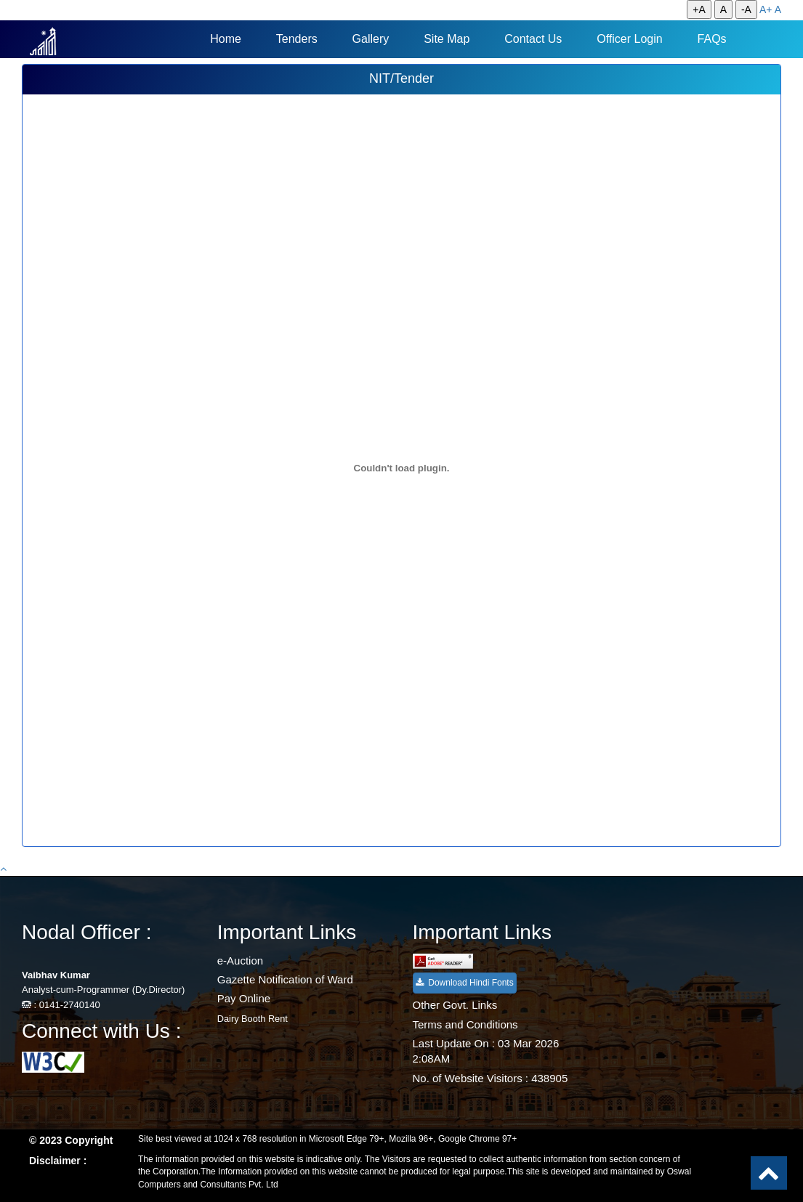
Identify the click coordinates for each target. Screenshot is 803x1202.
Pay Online (243, 998)
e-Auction (240, 960)
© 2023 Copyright (71, 1140)
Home (225, 39)
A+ (765, 9)
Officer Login (629, 39)
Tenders (297, 39)
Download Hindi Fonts (465, 983)
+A (699, 9)
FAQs (712, 39)
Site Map (446, 39)
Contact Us (533, 39)
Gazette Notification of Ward (285, 979)
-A (746, 9)
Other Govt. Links (455, 1005)
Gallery (371, 39)
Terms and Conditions (465, 1024)
